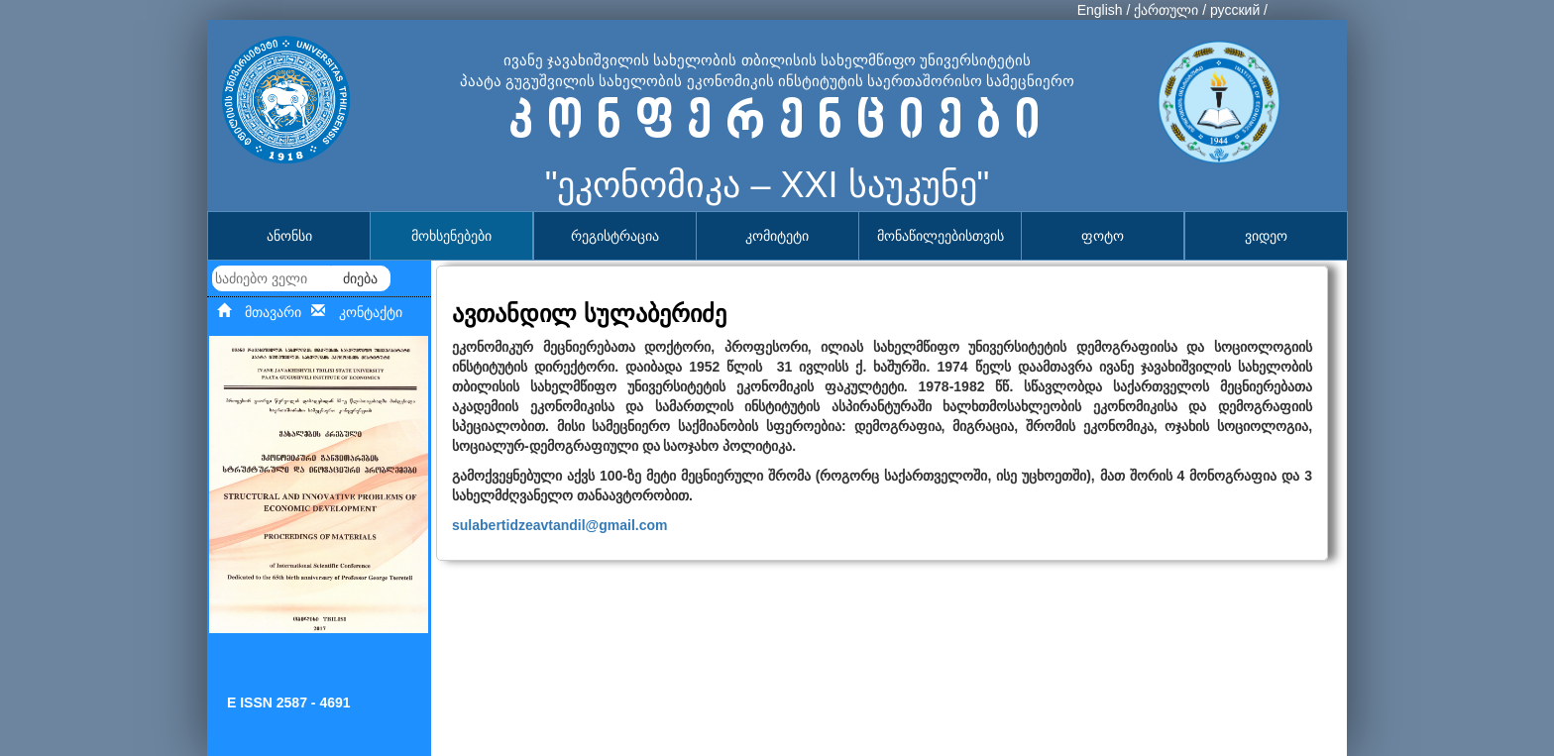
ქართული (1166, 10)
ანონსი (289, 236)
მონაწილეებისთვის (940, 236)
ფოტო (1102, 236)
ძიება (360, 278)
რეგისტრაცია (615, 236)
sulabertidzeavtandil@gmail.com (560, 525)
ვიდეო (1266, 236)
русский (1235, 10)
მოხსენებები (451, 236)
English (1100, 10)
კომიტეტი (777, 236)
